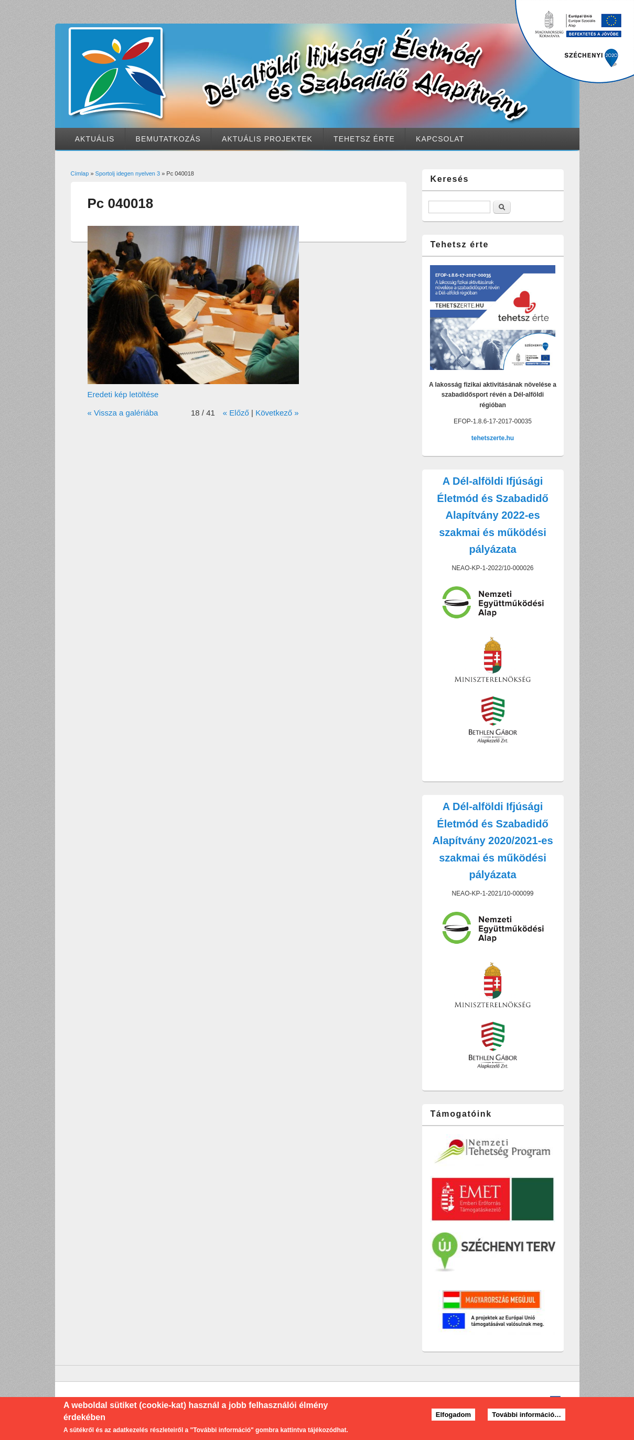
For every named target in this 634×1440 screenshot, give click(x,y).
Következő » (277, 412)
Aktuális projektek (267, 139)
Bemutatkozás (168, 139)
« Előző (236, 412)
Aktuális (95, 139)
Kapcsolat (440, 139)
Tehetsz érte (364, 139)
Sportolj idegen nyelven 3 (127, 173)
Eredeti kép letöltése (123, 394)
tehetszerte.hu (492, 438)
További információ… (526, 1417)
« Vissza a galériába (123, 412)
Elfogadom (453, 1417)
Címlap (80, 173)
